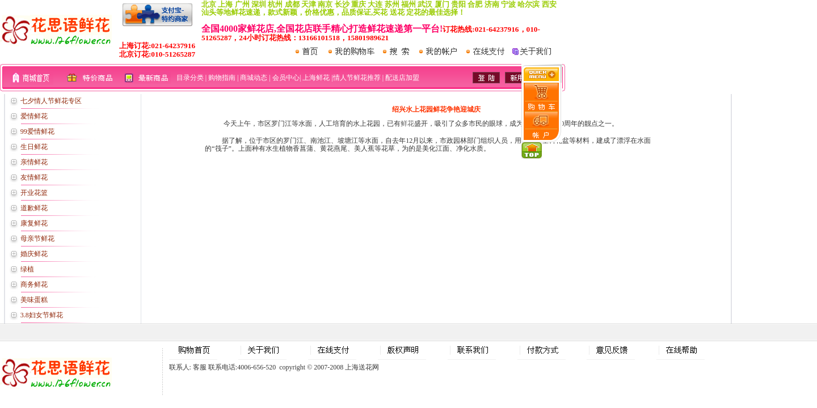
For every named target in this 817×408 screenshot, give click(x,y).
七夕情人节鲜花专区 (51, 101)
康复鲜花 (34, 223)
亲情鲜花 (34, 162)
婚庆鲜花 (34, 254)
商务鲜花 (34, 284)
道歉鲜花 (34, 208)
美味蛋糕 (34, 300)
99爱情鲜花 (37, 131)
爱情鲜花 (34, 116)
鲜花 (407, 124)
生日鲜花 (34, 147)
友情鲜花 (34, 177)
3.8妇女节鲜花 (41, 315)
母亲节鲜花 (37, 239)
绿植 (27, 269)
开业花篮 (34, 193)
